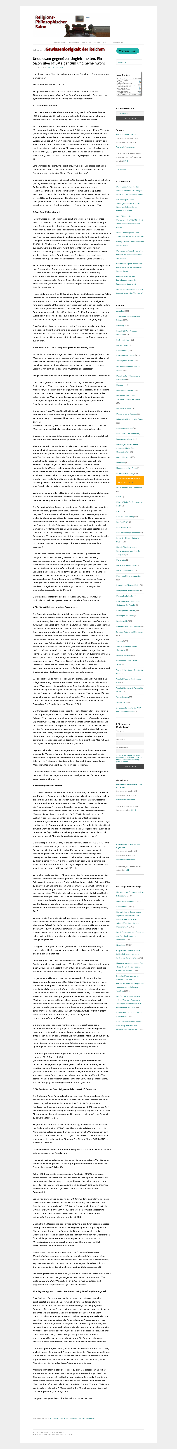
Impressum (118, 42)
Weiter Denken (122, 697)
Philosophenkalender (124, 596)
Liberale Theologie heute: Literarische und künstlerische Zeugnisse (128, 551)
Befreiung (90, 1418)
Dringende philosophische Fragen (129, 419)
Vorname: (120, 731)
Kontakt (107, 42)
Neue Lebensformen (124, 571)
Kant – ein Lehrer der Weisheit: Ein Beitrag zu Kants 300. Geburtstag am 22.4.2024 (129, 1025)
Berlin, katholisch (123, 340)
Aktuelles (86, 42)
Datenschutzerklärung (125, 901)
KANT (118, 511)
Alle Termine (121, 170)
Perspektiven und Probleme (127, 591)
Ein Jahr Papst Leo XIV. (126, 134)
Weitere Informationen (125, 147)
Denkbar (119, 385)
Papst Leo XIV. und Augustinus (128, 576)
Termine (119, 641)
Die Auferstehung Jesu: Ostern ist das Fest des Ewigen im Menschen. (130, 936)
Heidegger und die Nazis (126, 468)
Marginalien (121, 560)
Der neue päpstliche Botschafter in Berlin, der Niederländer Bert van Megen (129, 254)
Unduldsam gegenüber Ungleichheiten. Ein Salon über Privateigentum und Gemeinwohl (69, 60)
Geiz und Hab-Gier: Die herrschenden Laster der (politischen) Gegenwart (126, 280)
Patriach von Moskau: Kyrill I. (128, 585)
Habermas (120, 463)
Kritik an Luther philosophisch (128, 533)
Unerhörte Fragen (127, 51)
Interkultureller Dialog (125, 473)
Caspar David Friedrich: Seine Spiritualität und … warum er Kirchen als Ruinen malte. (128, 954)
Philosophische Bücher (125, 355)
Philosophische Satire (125, 616)
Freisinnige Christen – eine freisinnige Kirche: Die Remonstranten (127, 448)
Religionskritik (122, 621)
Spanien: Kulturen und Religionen (129, 632)
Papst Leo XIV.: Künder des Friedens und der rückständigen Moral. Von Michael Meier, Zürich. (130, 190)
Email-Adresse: (122, 747)
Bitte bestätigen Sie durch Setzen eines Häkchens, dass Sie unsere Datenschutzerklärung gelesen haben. (129, 759)
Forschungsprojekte (124, 439)
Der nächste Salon (123, 409)
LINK (125, 161)
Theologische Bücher (124, 361)
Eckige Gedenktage (124, 428)
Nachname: (120, 739)
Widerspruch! (121, 702)
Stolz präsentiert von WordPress (48, 1432)
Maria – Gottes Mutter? (126, 565)
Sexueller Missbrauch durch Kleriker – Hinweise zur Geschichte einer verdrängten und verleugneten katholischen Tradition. (130, 983)
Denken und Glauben (124, 390)
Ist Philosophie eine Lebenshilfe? (129, 488)
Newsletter (74, 42)
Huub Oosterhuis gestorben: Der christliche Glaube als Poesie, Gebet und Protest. (129, 967)
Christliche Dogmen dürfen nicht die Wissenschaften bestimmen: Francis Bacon (129, 267)
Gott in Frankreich (123, 457)
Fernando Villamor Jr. (62, 1435)
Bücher (97, 42)
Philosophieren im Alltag (126, 610)
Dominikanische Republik (126, 414)
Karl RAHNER (122, 522)
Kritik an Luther (122, 527)
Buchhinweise (121, 351)
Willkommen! (60, 42)
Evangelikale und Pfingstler (127, 434)
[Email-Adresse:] (130, 113)
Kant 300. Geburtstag (125, 517)
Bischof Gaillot (122, 345)
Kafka (118, 497)
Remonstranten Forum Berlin (128, 626)
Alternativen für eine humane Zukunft (67, 1418)
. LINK (133, 810)
